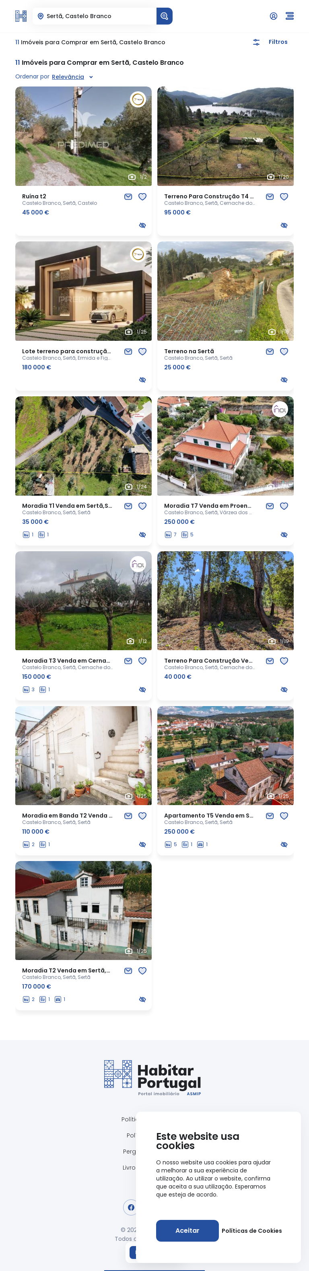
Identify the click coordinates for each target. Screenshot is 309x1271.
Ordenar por (32, 76)
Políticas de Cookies (252, 1231)
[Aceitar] (187, 1231)
